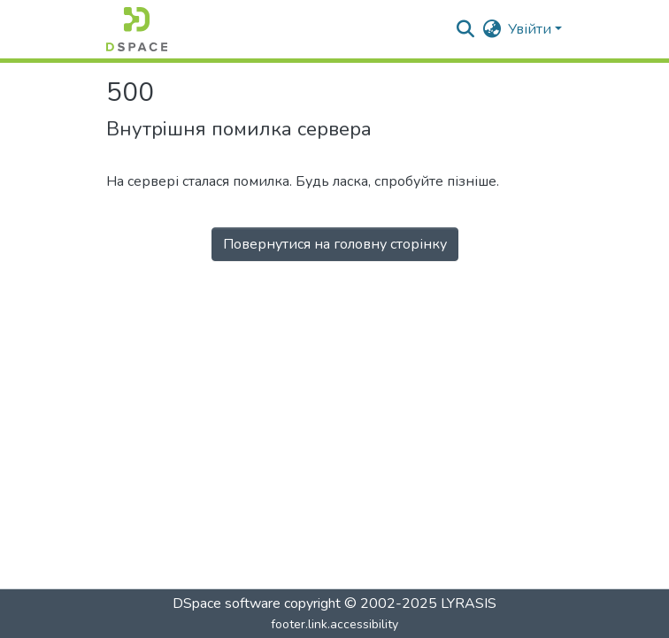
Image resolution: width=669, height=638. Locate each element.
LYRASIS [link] (468, 603)
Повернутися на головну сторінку (335, 244)
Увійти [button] (531, 29)
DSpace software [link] (227, 603)
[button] (136, 29)
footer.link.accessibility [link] (334, 624)
